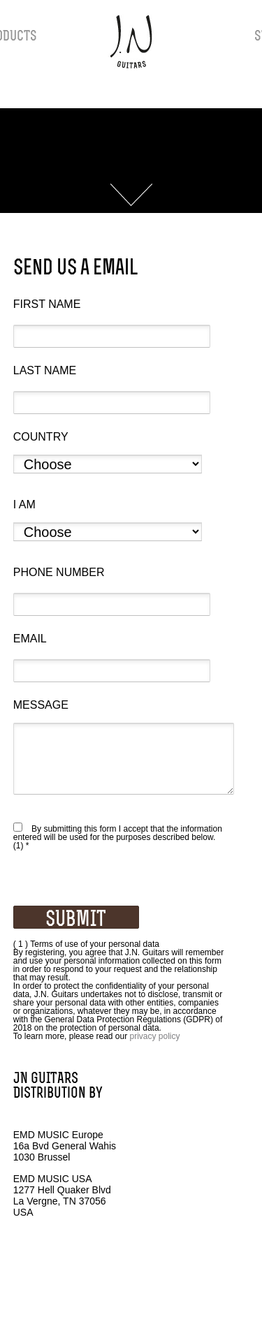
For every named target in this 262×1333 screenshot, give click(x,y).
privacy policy (155, 1036)
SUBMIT (75, 919)
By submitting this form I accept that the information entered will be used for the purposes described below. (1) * (117, 837)
